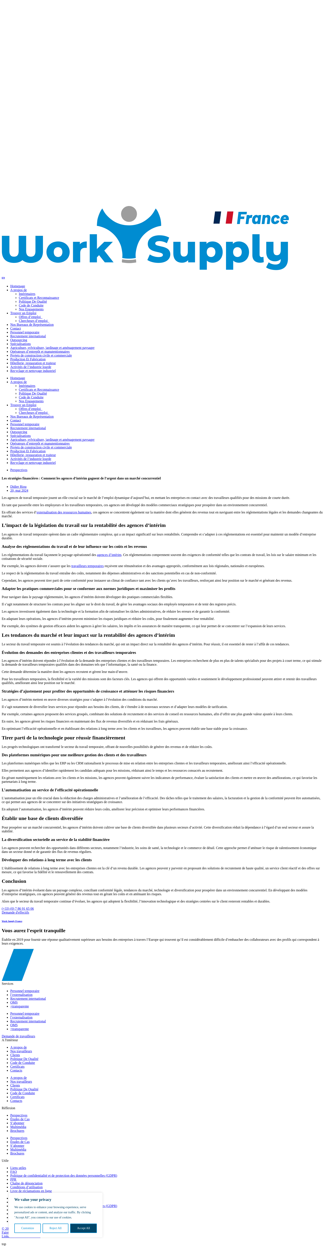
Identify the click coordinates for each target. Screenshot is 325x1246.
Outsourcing (18, 432)
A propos (23, 89)
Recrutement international (28, 428)
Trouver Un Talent (21, 128)
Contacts (15, 174)
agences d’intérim (109, 555)
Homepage (17, 378)
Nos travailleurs (28, 93)
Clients (15, 1085)
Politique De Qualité (31, 101)
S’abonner (17, 1145)
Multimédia (18, 1149)
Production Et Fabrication (28, 451)
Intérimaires (27, 294)
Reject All (56, 1228)
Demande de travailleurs (18, 1036)
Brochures (17, 1153)
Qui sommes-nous (21, 143)
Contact (15, 420)
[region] (56, 1215)
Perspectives (18, 470)
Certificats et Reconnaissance (37, 97)
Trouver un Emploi (22, 131)
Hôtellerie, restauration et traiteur (33, 455)
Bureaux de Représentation (35, 120)
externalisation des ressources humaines (64, 512)
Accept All (83, 1228)
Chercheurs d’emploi (31, 82)
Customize (27, 1228)
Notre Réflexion (20, 170)
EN (1, 197)
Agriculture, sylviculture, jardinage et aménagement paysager (52, 439)
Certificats (17, 1097)
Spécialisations (20, 436)
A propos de (18, 382)
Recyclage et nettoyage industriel (33, 462)
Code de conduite (29, 105)
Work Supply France (12, 921)
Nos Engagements (29, 109)
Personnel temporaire (24, 424)
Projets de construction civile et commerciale (41, 447)
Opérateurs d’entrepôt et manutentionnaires (40, 443)
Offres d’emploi (28, 78)
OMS (14, 1025)
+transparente (19, 1029)
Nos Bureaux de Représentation (32, 416)
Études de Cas (20, 1142)
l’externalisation (21, 1017)
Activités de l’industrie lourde (30, 459)
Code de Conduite (31, 305)
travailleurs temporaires (87, 566)
